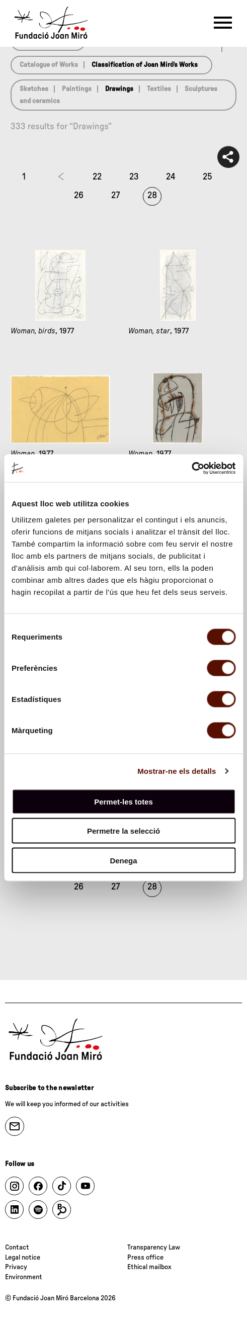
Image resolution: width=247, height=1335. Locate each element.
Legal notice (22, 1257)
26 (79, 195)
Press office (145, 1257)
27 (115, 195)
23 (134, 177)
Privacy (16, 1267)
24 (171, 177)
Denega (123, 860)
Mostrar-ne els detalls (176, 771)
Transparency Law (153, 1247)
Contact (17, 1247)
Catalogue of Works (49, 64)
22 (97, 177)
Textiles (159, 89)
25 (207, 177)
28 (152, 195)
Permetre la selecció (123, 831)
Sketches (34, 89)
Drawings (119, 89)
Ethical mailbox (149, 1267)
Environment (23, 1277)
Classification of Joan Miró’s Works (145, 64)
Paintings (77, 89)
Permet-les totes (123, 801)
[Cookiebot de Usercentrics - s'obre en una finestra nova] (191, 468)
